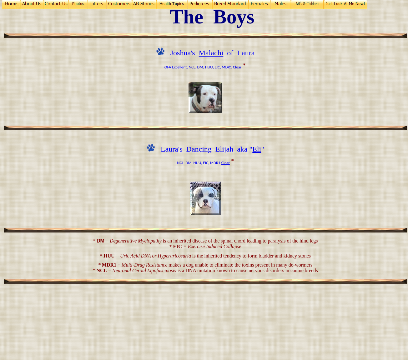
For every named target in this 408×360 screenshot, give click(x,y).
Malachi (211, 53)
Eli (256, 149)
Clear (237, 67)
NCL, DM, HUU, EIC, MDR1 (210, 67)
